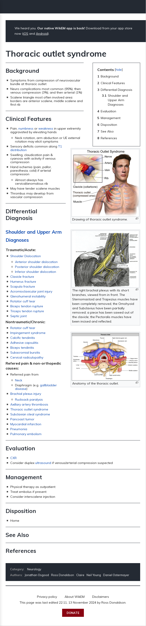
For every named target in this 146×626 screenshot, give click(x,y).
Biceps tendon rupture (26, 306)
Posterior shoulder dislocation (37, 267)
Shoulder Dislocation (25, 256)
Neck (18, 380)
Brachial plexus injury (25, 394)
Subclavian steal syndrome (30, 414)
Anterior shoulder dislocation (36, 262)
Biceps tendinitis (22, 348)
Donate (73, 613)
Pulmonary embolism (25, 434)
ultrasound (43, 463)
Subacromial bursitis (25, 352)
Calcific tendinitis (22, 338)
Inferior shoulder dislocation (35, 272)
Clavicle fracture (22, 277)
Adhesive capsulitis (24, 343)
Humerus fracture (23, 282)
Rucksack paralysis (29, 399)
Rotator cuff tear (22, 301)
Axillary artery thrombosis (29, 404)
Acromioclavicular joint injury (31, 291)
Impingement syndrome (28, 333)
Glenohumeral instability (28, 296)
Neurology (34, 569)
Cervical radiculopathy (26, 357)
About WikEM (75, 597)
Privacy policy (47, 597)
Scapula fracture (22, 286)
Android (42, 34)
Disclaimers (100, 597)
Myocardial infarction (25, 424)
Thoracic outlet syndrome (29, 409)
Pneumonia (18, 429)
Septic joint (18, 316)
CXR (13, 458)
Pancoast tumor (22, 419)
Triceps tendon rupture (27, 311)
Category (17, 569)
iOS (25, 34)
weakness (45, 128)
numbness (25, 128)
